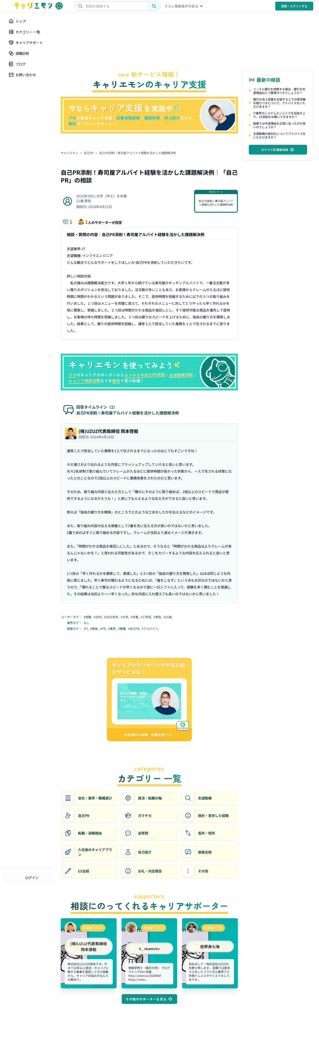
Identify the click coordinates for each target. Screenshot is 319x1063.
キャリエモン (69, 153)
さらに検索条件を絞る (184, 6)
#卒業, (135, 617)
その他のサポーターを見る (149, 999)
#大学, (125, 617)
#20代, (98, 617)
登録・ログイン (294, 6)
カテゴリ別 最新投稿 (278, 150)
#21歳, (168, 617)
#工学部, (147, 617)
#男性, (158, 617)
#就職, (88, 617)
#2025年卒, (112, 617)
